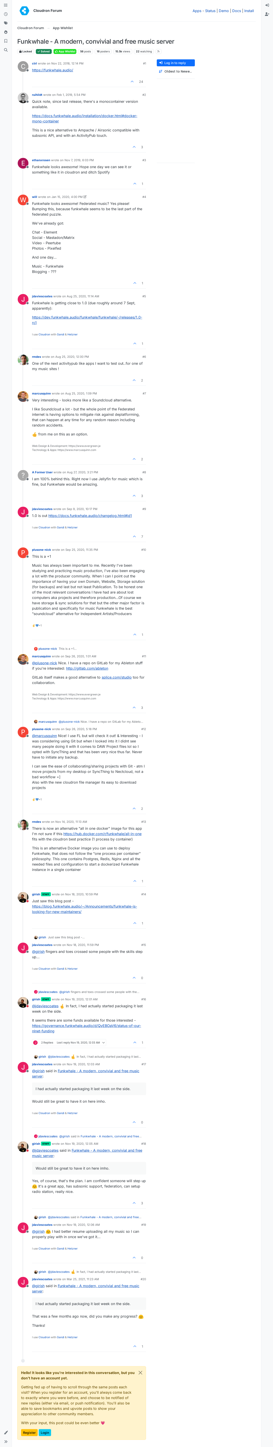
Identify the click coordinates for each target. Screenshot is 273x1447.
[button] (6, 1432)
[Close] (140, 1372)
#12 (143, 729)
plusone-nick (41, 549)
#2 (144, 94)
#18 (143, 1143)
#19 (143, 1224)
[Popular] (6, 32)
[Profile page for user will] (23, 200)
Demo (224, 11)
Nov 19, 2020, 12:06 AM (83, 1224)
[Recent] (6, 14)
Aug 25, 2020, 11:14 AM (83, 296)
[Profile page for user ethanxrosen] (23, 163)
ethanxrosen (41, 160)
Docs (236, 11)
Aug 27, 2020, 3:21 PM (82, 472)
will (34, 197)
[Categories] (6, 5)
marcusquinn (41, 393)
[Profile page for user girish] (23, 897)
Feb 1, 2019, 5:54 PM (71, 94)
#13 (143, 821)
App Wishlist (65, 51)
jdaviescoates (42, 296)
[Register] (267, 14)
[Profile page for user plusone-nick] (23, 552)
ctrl (34, 63)
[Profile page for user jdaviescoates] (23, 299)
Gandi (60, 334)
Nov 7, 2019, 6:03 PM (79, 160)
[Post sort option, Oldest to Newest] (176, 71)
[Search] (6, 50)
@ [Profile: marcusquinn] (44, 735)
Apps (197, 11)
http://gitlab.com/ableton (87, 668)
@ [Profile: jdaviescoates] (45, 1006)
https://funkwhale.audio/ (52, 70)
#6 (144, 356)
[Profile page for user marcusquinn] (23, 396)
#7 (144, 393)
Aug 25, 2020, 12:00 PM (72, 356)
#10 (143, 549)
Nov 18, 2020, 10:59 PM (81, 894)
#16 (143, 999)
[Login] (267, 5)
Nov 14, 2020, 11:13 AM (71, 821)
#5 (144, 296)
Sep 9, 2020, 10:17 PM (82, 509)
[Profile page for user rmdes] (23, 359)
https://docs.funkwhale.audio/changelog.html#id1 (90, 515)
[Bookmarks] (6, 41)
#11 (144, 656)
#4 (144, 197)
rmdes (36, 356)
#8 (144, 472)
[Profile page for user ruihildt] (23, 97)
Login (45, 1432)
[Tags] (6, 23)
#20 (143, 1279)
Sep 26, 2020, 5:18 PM (81, 729)
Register (29, 1432)
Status (210, 11)
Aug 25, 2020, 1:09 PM (81, 393)
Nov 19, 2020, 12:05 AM (81, 1143)
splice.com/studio (117, 677)
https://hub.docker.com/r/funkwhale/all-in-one (102, 834)
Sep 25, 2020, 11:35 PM (81, 549)
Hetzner (72, 334)
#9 (144, 509)
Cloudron (44, 334)
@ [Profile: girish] (38, 951)
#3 (144, 160)
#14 (143, 894)
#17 (144, 1064)
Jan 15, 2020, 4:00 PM (67, 197)
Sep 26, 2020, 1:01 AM (80, 656)
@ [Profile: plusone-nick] (44, 663)
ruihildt (37, 94)
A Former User (42, 472)
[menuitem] (267, 5)
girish (36, 894)
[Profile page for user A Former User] (23, 475)
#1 (144, 63)
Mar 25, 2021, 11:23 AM (83, 1279)
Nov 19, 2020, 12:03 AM (83, 1064)
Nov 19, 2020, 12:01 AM (81, 999)
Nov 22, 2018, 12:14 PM (67, 63)
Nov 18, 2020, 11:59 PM (83, 945)
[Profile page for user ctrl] (23, 66)
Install (249, 11)
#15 (143, 945)
